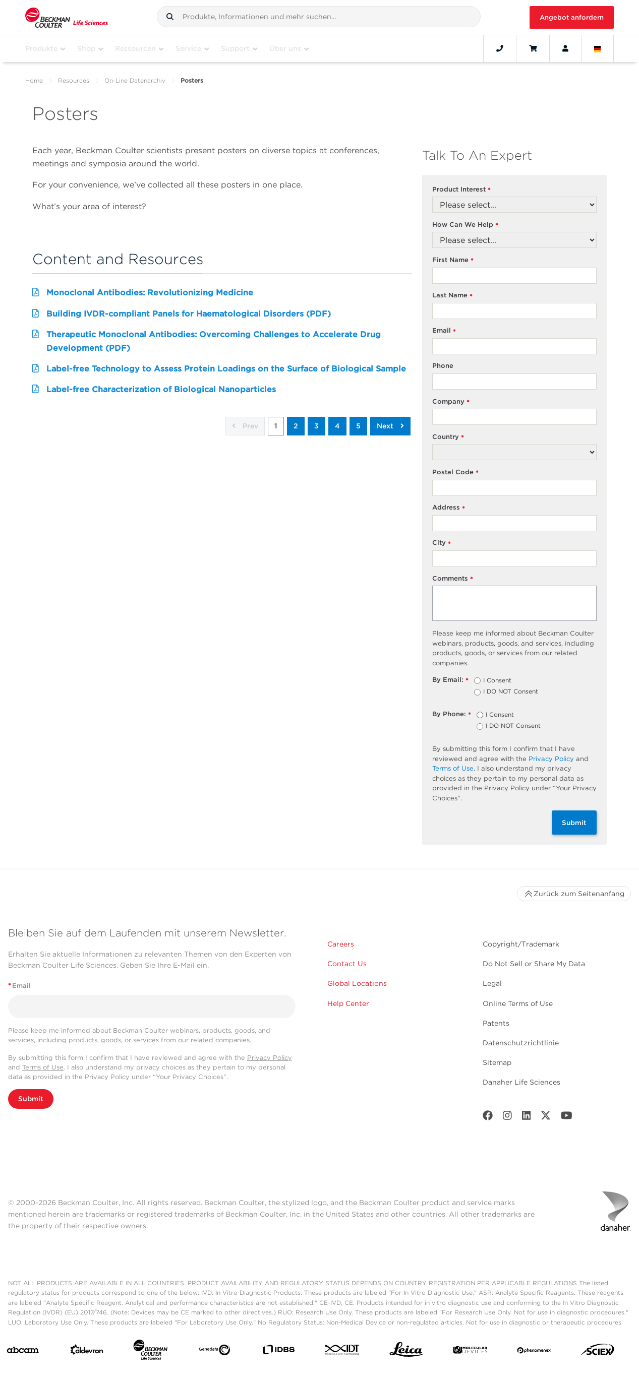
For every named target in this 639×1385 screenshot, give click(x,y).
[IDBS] (278, 1351)
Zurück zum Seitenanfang (574, 894)
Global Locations (357, 983)
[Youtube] (566, 1117)
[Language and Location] (598, 48)
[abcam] (22, 1352)
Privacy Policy (551, 759)
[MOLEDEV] (470, 1352)
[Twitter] (546, 1117)
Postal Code (455, 472)
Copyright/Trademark (521, 944)
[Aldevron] (86, 1351)
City (441, 543)
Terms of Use (453, 768)
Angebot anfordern (572, 17)
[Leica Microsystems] (406, 1352)
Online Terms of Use (518, 1003)
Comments (453, 579)
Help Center (348, 1003)
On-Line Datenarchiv (134, 80)
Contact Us (347, 964)
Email (444, 331)
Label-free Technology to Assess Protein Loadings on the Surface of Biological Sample (226, 368)
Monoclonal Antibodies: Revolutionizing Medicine (149, 292)
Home (34, 80)
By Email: (450, 680)
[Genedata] (214, 1352)
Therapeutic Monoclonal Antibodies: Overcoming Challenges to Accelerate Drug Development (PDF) (213, 341)
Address (449, 507)
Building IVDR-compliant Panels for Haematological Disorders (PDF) (188, 314)
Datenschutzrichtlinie (521, 1043)
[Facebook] (488, 1117)
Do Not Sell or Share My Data (534, 964)
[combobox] (318, 17)
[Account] (565, 48)
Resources (73, 80)
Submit (574, 823)
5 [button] (358, 426)
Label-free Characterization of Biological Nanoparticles (161, 389)
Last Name (452, 295)
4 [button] (337, 426)
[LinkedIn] (526, 1117)
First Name (453, 260)
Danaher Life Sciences (521, 1082)
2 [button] (296, 426)
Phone (442, 365)
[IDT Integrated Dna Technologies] (342, 1352)
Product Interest (461, 189)
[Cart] (532, 48)
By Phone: (452, 714)
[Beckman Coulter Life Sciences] (150, 1351)
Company (451, 402)
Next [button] (390, 426)
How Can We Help (465, 225)
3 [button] (316, 426)
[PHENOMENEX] (534, 1351)
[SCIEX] (597, 1352)
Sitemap (497, 1062)
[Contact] (500, 48)
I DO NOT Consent (510, 692)
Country (448, 437)
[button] (170, 17)
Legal (492, 983)
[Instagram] (507, 1117)
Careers (340, 944)
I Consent (497, 681)
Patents (496, 1023)
